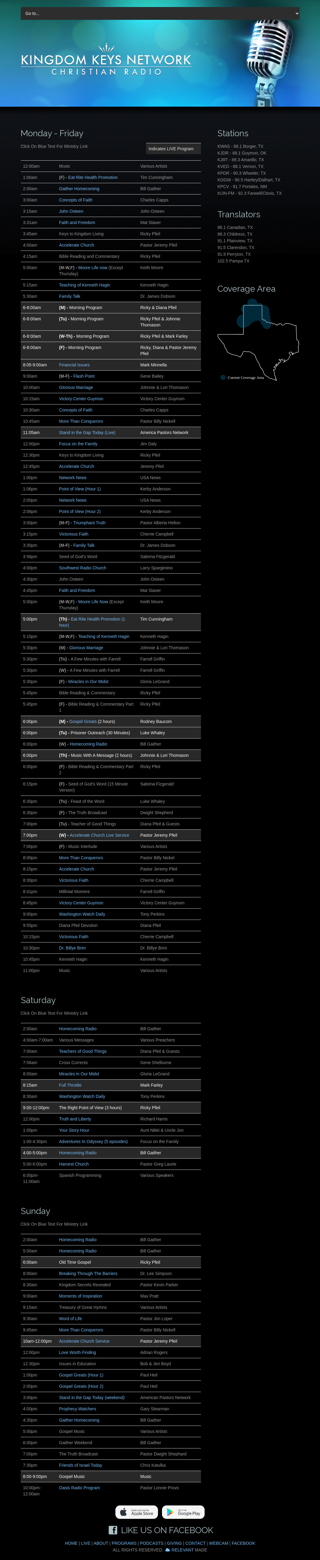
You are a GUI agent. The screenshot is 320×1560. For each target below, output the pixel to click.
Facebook (243, 1543)
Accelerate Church (76, 245)
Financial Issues (74, 364)
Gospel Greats (83, 721)
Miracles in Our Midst (88, 681)
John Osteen (71, 211)
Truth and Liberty (75, 1119)
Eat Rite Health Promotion (93, 177)
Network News (72, 477)
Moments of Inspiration (80, 1296)
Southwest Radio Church (82, 567)
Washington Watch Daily (82, 914)
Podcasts (152, 1543)
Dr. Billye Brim (72, 948)
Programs (124, 1543)
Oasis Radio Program (79, 1487)
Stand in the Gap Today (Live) (87, 432)
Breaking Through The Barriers (88, 1273)
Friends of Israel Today (80, 1465)
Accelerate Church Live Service (99, 835)
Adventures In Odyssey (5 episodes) (93, 1141)
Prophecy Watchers (77, 1408)
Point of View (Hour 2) (80, 511)
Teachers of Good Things (83, 1051)
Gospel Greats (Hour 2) (81, 1386)
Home (71, 1543)
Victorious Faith (73, 534)
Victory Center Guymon (81, 398)
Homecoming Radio (88, 744)
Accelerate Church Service (84, 1341)
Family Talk (69, 296)
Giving (174, 1543)
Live (85, 1543)
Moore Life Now (93, 601)
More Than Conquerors (81, 421)
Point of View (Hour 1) (80, 488)
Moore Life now (92, 267)
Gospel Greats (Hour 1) (81, 1375)
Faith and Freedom (77, 222)
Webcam (218, 1543)
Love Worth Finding (77, 1352)
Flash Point (84, 376)
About (100, 1543)
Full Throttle (70, 1085)
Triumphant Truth (89, 522)
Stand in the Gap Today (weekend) (92, 1397)
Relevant (183, 1550)
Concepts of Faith (76, 200)
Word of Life (70, 1318)
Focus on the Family (78, 443)
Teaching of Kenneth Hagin (84, 285)
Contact (195, 1543)
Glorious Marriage (76, 387)
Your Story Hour (74, 1130)
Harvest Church (74, 1164)
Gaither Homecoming (79, 188)
